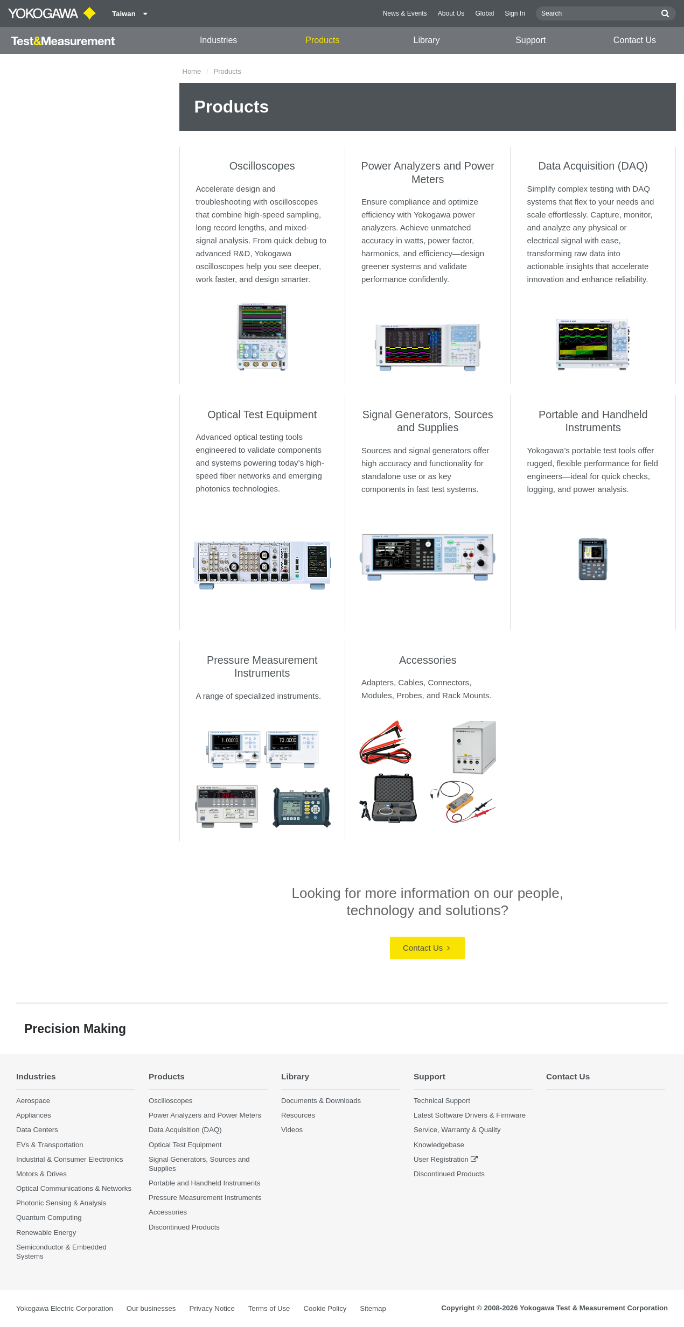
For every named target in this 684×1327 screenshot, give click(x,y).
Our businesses (151, 1308)
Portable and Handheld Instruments (204, 1183)
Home (192, 71)
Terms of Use (269, 1308)
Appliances (33, 1115)
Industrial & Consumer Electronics (69, 1159)
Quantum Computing (49, 1217)
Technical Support (442, 1101)
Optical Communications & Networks (73, 1188)
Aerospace (33, 1101)
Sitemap (373, 1308)
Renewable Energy (46, 1232)
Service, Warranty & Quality (457, 1130)
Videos (292, 1130)
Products (322, 40)
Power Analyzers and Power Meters (205, 1115)
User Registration (441, 1159)
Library (427, 40)
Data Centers (37, 1130)
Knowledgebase (439, 1145)
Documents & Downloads (321, 1101)
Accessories (428, 660)
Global (484, 13)
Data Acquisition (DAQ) (593, 166)
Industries (218, 40)
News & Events (405, 13)
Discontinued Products (184, 1227)
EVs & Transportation (49, 1145)
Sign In (515, 13)
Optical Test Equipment (262, 414)
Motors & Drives (41, 1174)
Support (530, 40)
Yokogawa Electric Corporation (64, 1308)
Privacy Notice (211, 1308)
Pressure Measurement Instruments (205, 1197)
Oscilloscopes (262, 166)
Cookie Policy (324, 1308)
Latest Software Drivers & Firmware (470, 1115)
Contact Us (634, 40)
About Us (451, 13)
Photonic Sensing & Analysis (61, 1203)
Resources (298, 1115)
